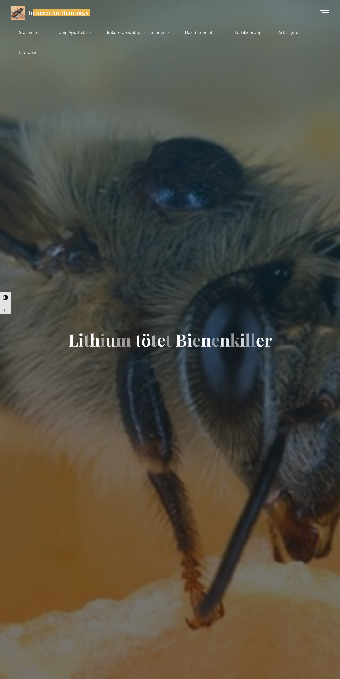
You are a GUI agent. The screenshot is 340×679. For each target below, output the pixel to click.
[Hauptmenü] (324, 12)
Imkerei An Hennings (58, 12)
